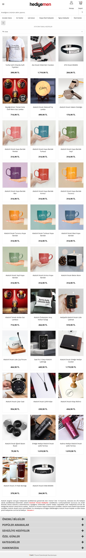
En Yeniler (19, 18)
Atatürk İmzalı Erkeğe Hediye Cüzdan (71, 360)
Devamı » (30, 510)
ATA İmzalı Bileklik (71, 65)
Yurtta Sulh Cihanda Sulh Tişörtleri (15, 66)
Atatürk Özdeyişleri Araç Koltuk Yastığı (43, 318)
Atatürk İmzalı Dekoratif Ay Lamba (43, 108)
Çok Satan (31, 18)
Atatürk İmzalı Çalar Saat (15, 401)
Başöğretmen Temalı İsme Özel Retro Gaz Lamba (15, 108)
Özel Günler (78, 18)
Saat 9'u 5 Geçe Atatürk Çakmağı (43, 360)
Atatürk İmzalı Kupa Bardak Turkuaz (43, 150)
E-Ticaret (36, 555)
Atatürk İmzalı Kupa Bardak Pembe (15, 150)
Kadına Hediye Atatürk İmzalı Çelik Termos (71, 445)
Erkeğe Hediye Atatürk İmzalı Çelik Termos (43, 445)
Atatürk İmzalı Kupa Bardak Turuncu (71, 192)
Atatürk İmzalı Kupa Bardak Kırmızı (43, 192)
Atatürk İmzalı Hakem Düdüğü (71, 107)
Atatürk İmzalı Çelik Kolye (42, 401)
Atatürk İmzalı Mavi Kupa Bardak (70, 234)
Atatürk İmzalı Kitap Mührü (71, 401)
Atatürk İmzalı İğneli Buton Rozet (15, 445)
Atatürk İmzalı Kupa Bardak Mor (15, 192)
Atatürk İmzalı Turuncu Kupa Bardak (15, 234)
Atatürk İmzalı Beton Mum (71, 275)
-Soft (31, 555)
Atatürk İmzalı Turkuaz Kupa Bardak (43, 234)
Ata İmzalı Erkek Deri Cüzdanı (43, 65)
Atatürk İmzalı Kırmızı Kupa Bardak (43, 276)
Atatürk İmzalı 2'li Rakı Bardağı (15, 486)
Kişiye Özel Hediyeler (46, 18)
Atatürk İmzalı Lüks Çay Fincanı (15, 359)
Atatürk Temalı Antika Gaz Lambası (15, 318)
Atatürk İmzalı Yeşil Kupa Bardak (15, 276)
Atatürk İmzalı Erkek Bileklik (43, 486)
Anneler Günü (7, 18)
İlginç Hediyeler (63, 18)
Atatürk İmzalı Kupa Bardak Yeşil (71, 150)
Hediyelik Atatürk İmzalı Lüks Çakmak (71, 318)
